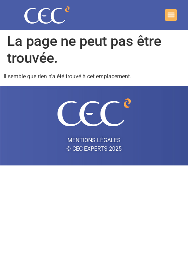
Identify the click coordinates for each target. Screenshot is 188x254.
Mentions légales (94, 140)
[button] (171, 15)
